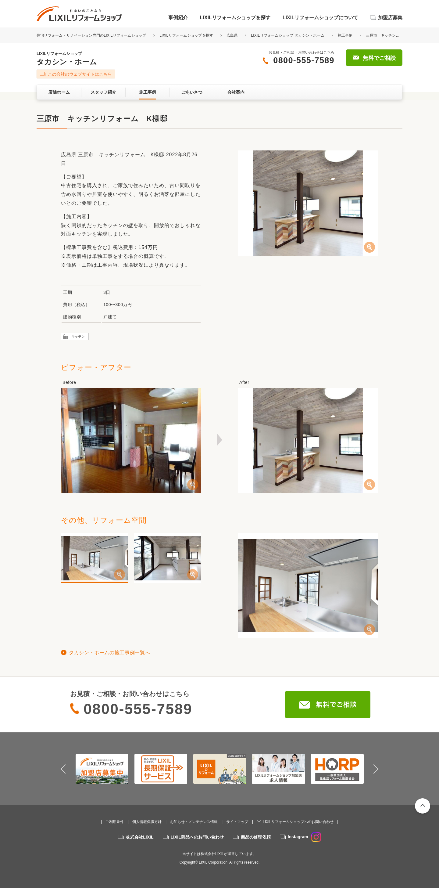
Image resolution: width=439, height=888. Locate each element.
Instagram (304, 836)
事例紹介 (178, 17)
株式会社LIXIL (139, 837)
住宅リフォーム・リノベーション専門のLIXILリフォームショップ (92, 35)
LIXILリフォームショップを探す (235, 17)
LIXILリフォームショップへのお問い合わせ (298, 822)
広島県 (232, 35)
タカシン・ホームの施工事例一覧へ (109, 652)
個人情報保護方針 (147, 822)
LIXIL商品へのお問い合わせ (197, 837)
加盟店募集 (390, 17)
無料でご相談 (379, 58)
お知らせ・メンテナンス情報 (194, 822)
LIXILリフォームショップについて (320, 17)
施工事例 (345, 35)
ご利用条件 (114, 822)
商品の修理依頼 (256, 837)
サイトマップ (237, 822)
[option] (102, 769)
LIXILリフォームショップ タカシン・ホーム (287, 35)
